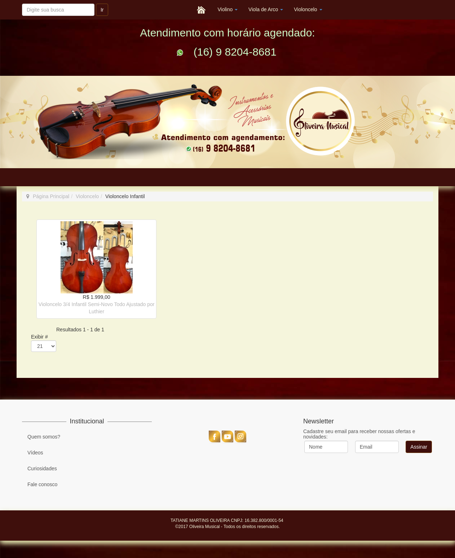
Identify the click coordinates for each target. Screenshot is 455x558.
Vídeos (35, 452)
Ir (102, 10)
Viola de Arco (265, 9)
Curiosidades (42, 468)
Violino (227, 9)
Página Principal (51, 196)
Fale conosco (42, 484)
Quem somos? (43, 437)
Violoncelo (308, 9)
